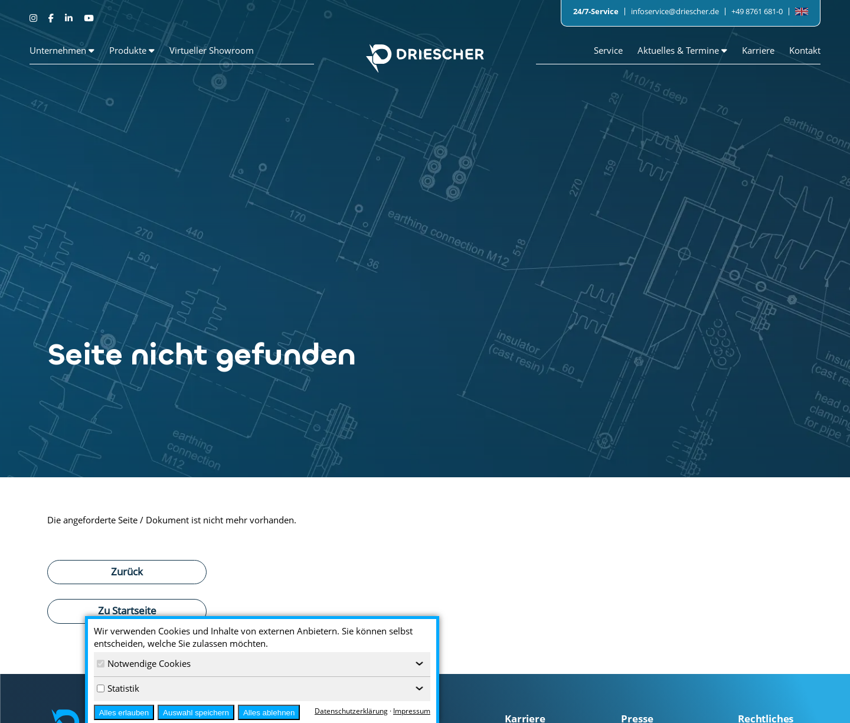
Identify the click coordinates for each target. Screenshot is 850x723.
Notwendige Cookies (144, 663)
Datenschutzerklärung (351, 711)
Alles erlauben (124, 712)
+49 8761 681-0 (757, 11)
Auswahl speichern (196, 712)
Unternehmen (62, 50)
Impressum (411, 711)
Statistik (118, 688)
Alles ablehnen (269, 712)
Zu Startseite (127, 610)
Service (608, 50)
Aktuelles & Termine (682, 50)
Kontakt (804, 50)
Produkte (132, 50)
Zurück (127, 571)
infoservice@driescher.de (675, 11)
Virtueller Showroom (211, 50)
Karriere (758, 50)
